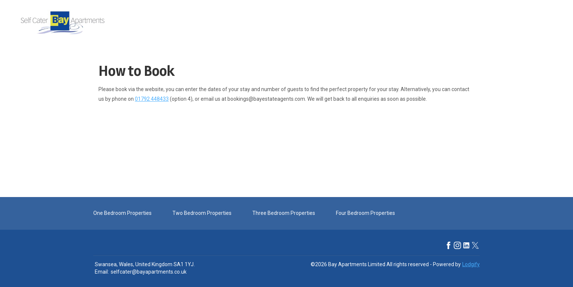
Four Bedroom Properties (365, 213)
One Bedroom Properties (122, 213)
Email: (102, 272)
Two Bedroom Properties (202, 213)
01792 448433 (152, 99)
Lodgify (471, 264)
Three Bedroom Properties (283, 213)
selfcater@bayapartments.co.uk (149, 272)
